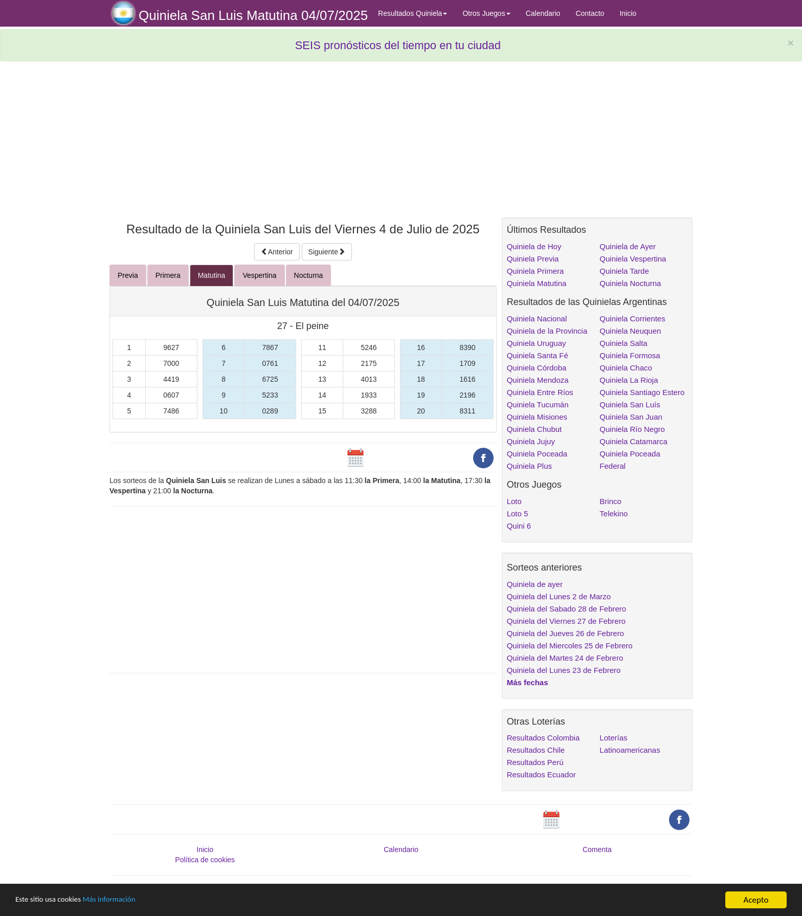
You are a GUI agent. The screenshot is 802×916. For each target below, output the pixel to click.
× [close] (791, 42)
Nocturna (308, 275)
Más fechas (527, 682)
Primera (168, 275)
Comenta (597, 849)
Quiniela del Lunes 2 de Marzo (559, 596)
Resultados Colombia (543, 737)
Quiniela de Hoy (534, 246)
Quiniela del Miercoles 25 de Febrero (570, 645)
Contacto (589, 13)
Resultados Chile (536, 750)
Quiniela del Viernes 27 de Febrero (566, 621)
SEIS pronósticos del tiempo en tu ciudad (398, 45)
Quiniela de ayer (535, 584)
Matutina (212, 275)
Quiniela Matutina (537, 283)
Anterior (277, 252)
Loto (514, 501)
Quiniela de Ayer (627, 246)
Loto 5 (517, 513)
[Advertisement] (303, 143)
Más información (121, 900)
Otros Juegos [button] (486, 13)
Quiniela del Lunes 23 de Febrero (564, 670)
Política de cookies (205, 860)
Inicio (627, 13)
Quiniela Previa (533, 258)
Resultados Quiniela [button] (412, 13)
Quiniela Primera (535, 271)
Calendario (543, 13)
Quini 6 (519, 525)
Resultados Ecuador (541, 774)
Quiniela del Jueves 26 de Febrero (565, 633)
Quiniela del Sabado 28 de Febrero (567, 608)
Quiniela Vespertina (632, 258)
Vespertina (259, 275)
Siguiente (326, 252)
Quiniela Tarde (624, 271)
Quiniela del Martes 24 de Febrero (565, 657)
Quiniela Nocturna (630, 283)
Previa (128, 275)
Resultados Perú (535, 762)
